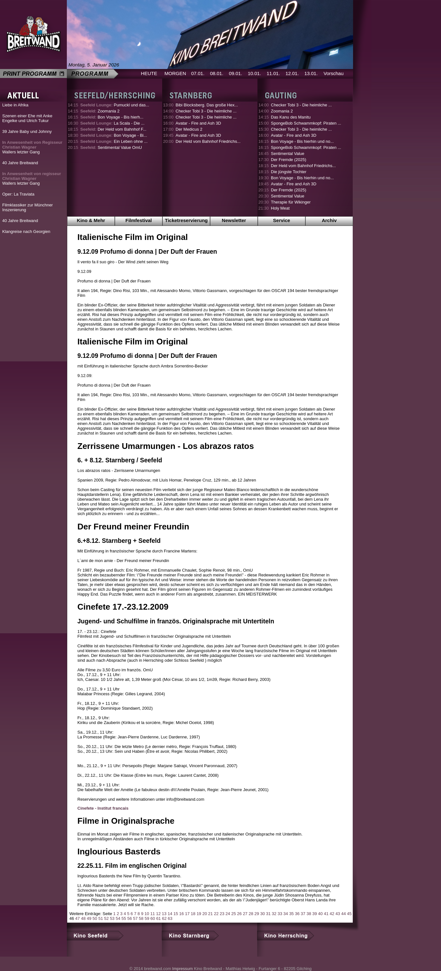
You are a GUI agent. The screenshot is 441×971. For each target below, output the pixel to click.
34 (285, 913)
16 (181, 913)
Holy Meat (280, 208)
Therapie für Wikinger (291, 202)
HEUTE (149, 73)
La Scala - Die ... (112, 123)
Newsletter (234, 220)
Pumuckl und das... (114, 105)
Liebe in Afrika (15, 105)
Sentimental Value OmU (111, 147)
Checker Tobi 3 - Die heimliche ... (206, 111)
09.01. (235, 73)
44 (343, 913)
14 (170, 913)
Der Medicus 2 (189, 129)
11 (152, 913)
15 (175, 913)
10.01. (254, 73)
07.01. (198, 73)
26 (239, 913)
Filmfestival (138, 220)
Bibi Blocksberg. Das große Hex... (207, 105)
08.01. (217, 73)
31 (268, 913)
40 (320, 913)
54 (118, 918)
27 (245, 913)
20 (204, 913)
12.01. (292, 73)
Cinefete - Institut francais (103, 808)
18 (193, 913)
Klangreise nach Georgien (26, 231)
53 (112, 918)
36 (297, 913)
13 (164, 913)
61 (158, 918)
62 (164, 918)
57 (135, 918)
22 (216, 913)
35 (291, 913)
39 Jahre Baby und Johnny (27, 131)
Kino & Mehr (91, 220)
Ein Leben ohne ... (113, 141)
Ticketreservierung (186, 220)
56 (129, 918)
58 (141, 918)
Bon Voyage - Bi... (113, 135)
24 (227, 913)
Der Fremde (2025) (288, 159)
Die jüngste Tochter (288, 171)
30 (262, 913)
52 (106, 918)
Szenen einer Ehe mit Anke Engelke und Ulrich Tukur (27, 118)
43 (337, 913)
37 (303, 913)
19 (199, 913)
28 (250, 913)
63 (170, 918)
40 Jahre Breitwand (20, 162)
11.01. (273, 73)
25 (233, 913)
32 (274, 913)
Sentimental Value (287, 153)
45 (349, 913)
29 (257, 913)
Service (281, 220)
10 (147, 913)
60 (152, 918)
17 (187, 913)
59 (147, 918)
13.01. (311, 73)
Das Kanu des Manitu (291, 117)
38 (308, 913)
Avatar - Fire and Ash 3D (198, 123)
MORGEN (175, 73)
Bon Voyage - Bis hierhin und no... (302, 141)
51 (100, 918)
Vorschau (334, 73)
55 (124, 918)
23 (222, 913)
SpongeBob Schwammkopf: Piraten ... (306, 123)
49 (89, 918)
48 (83, 918)
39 (314, 913)
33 (280, 913)
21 (210, 913)
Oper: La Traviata (18, 194)
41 (326, 913)
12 (158, 913)
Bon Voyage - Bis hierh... (111, 117)
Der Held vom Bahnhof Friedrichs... (208, 141)
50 (94, 918)
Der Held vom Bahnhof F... (113, 129)
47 (77, 918)
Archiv (329, 220)
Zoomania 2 (100, 111)
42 (332, 913)
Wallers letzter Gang (32, 147)
